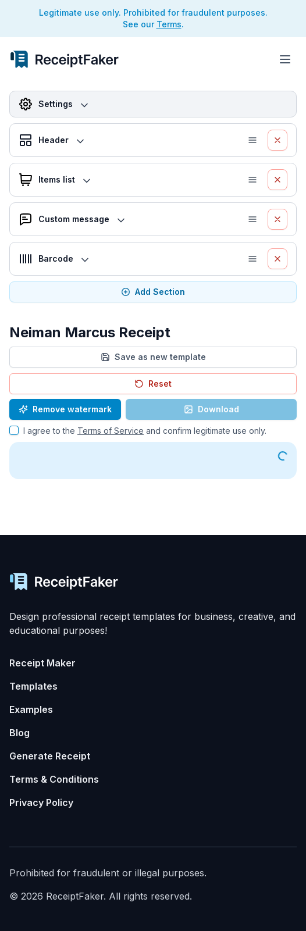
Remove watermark (65, 409)
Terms (169, 24)
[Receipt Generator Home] (64, 59)
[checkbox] (14, 430)
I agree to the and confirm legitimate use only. (144, 431)
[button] (255, 140)
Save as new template (153, 357)
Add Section (153, 292)
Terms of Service (110, 431)
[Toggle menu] (285, 59)
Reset (153, 383)
